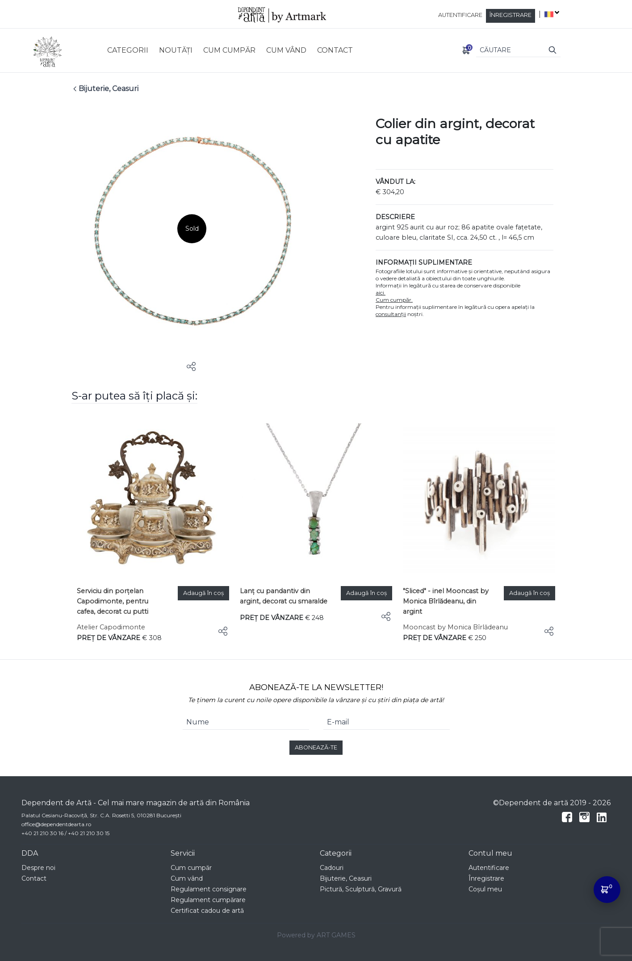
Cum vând (187, 878)
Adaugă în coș (203, 593)
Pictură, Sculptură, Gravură (361, 889)
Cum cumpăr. (394, 299)
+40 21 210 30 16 (42, 833)
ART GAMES (336, 935)
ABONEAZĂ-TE (316, 747)
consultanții (391, 314)
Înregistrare (511, 15)
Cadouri (331, 868)
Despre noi (38, 868)
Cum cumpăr (191, 868)
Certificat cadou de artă (207, 911)
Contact (33, 878)
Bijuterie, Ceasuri (346, 878)
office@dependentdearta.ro (56, 824)
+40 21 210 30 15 (88, 833)
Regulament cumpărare (208, 900)
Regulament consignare (209, 889)
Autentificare (460, 15)
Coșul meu (485, 889)
